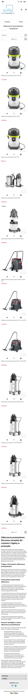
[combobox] (14, 35)
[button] (25, 2)
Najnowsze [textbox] (4, 35)
